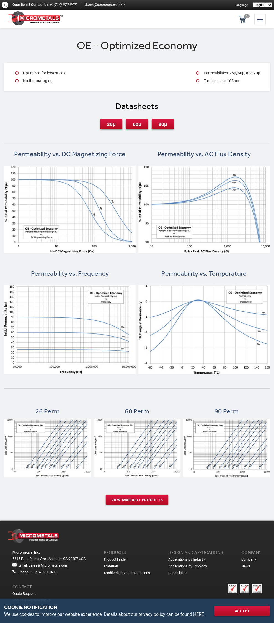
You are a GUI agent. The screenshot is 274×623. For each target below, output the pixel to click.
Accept (242, 610)
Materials (111, 566)
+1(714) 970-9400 (63, 4)
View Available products (137, 499)
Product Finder (115, 559)
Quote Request (24, 593)
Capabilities (177, 573)
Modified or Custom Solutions (127, 573)
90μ (163, 124)
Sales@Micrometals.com (104, 4)
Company (248, 559)
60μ (137, 124)
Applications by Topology (187, 566)
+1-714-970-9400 (43, 572)
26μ (111, 124)
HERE (198, 614)
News (245, 566)
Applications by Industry (187, 559)
